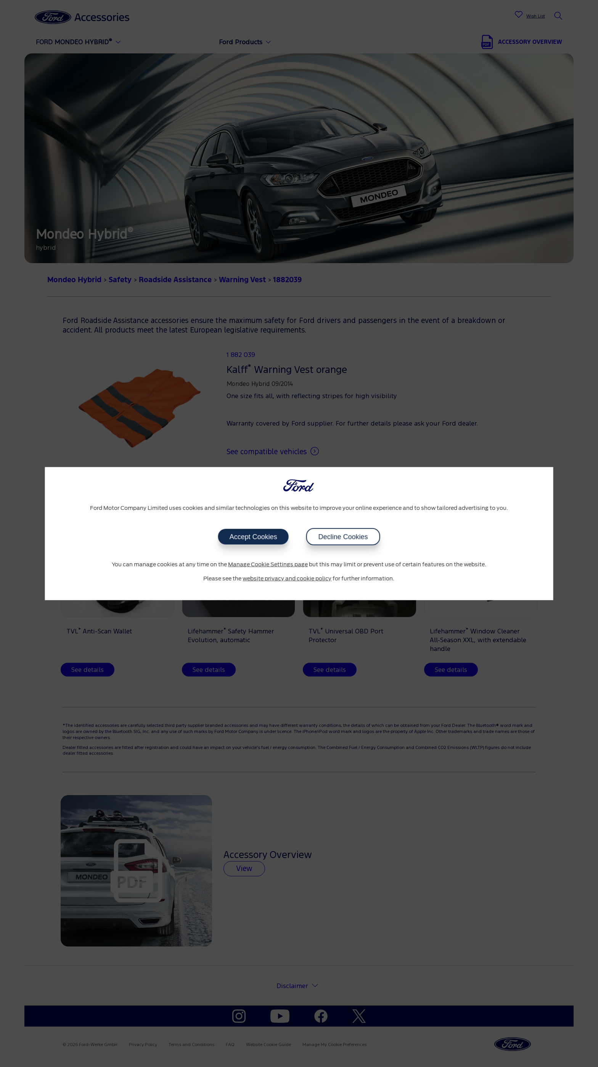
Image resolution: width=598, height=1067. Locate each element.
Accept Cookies (253, 536)
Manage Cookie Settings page (268, 564)
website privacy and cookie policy (287, 579)
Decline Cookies (343, 536)
